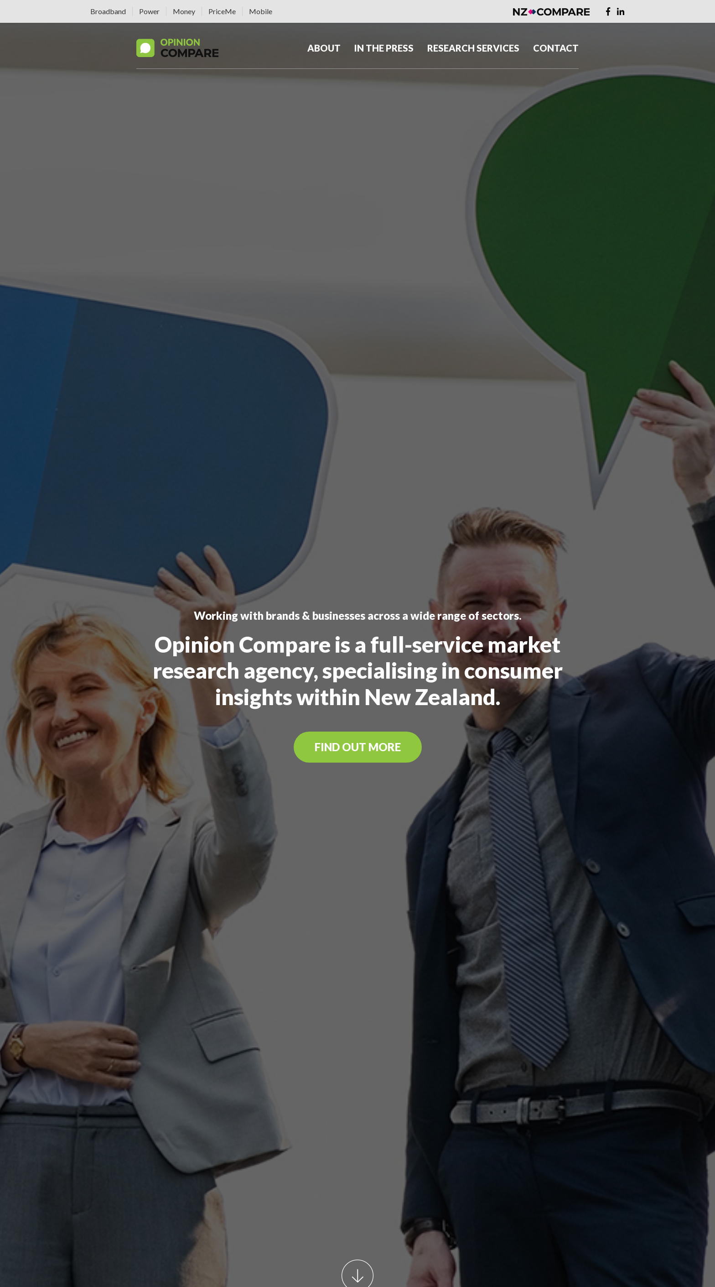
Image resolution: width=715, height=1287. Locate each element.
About (324, 47)
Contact (556, 47)
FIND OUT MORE (358, 746)
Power (149, 11)
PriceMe (222, 11)
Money (184, 11)
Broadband (108, 11)
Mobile (260, 11)
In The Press (384, 47)
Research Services (473, 47)
